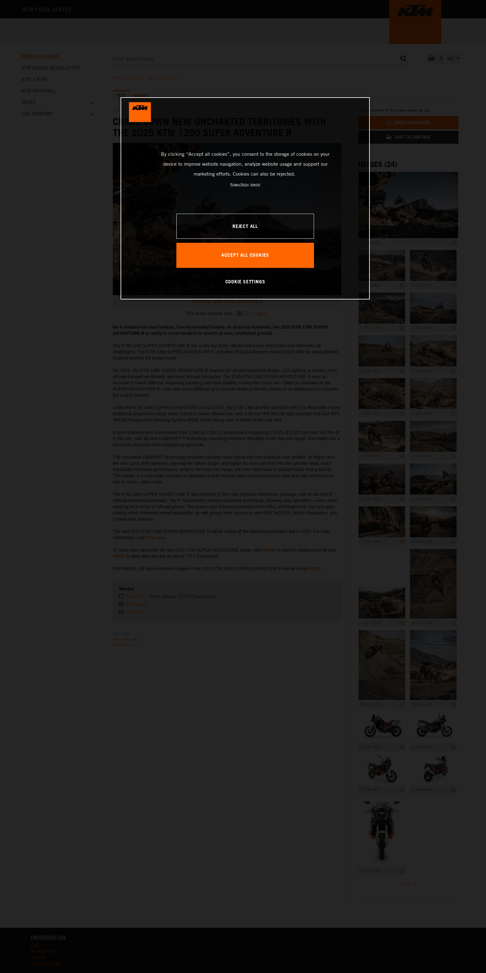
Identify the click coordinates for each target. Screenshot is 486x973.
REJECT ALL (245, 226)
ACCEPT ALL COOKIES (245, 255)
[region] (245, 198)
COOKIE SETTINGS (245, 281)
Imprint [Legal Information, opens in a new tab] (255, 184)
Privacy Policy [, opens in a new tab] (239, 184)
